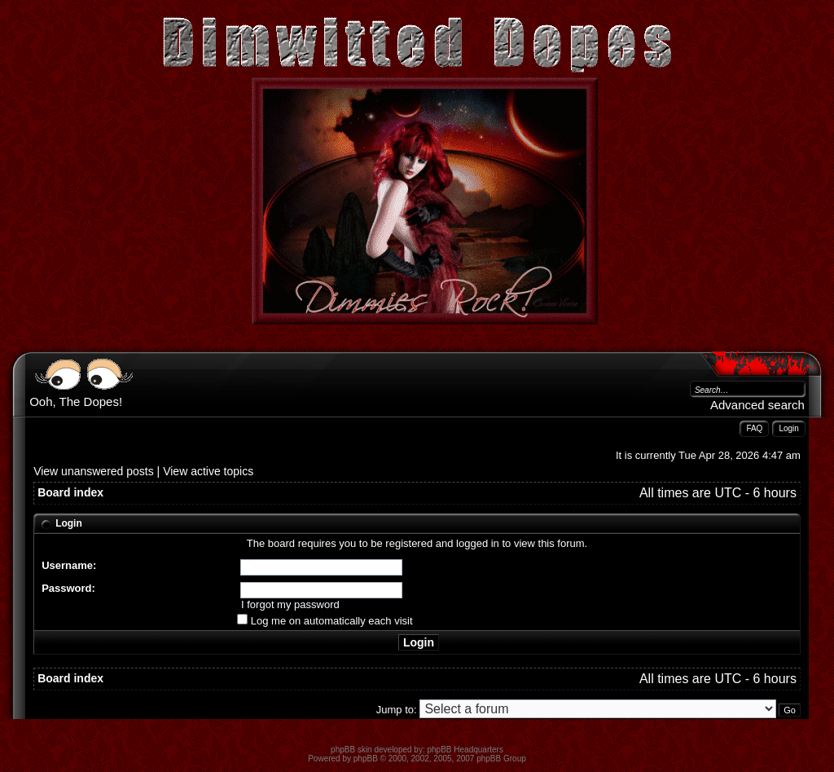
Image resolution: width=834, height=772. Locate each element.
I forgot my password (290, 604)
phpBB (365, 758)
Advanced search (757, 405)
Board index (70, 492)
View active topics (208, 471)
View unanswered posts (93, 471)
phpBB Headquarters (465, 749)
